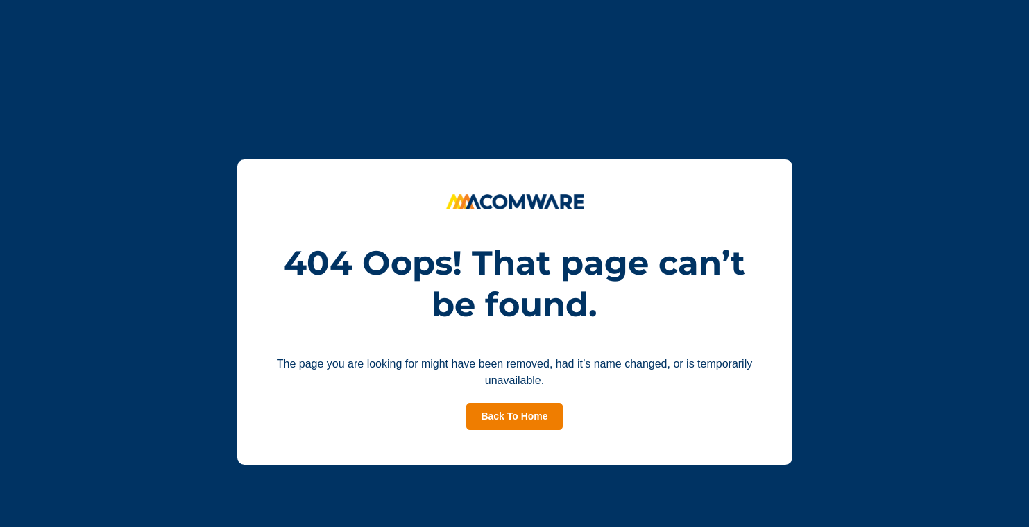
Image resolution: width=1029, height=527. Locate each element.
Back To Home (514, 416)
